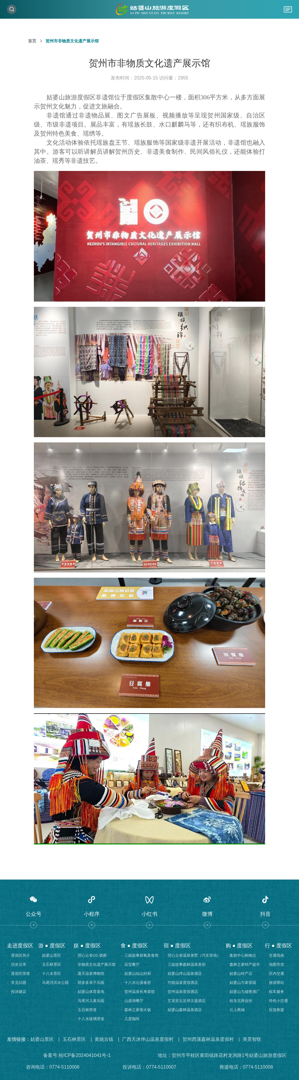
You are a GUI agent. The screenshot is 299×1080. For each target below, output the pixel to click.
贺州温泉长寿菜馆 (138, 991)
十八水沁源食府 (136, 982)
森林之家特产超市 (243, 964)
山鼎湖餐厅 (132, 1000)
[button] (33, 908)
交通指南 (274, 955)
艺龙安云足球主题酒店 (185, 1000)
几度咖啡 (130, 1019)
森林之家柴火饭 (136, 1010)
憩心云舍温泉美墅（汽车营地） (192, 955)
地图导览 (274, 964)
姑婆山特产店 (239, 973)
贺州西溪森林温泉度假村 (208, 1039)
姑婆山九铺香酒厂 (243, 991)
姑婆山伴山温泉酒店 (183, 973)
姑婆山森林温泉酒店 (183, 1010)
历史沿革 (16, 964)
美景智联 (252, 1039)
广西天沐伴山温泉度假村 (147, 1039)
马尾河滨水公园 (53, 982)
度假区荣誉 (18, 973)
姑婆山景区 (49, 955)
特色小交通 (276, 1000)
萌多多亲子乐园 (89, 982)
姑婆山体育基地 (89, 991)
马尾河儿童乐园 (89, 1000)
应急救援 (274, 1010)
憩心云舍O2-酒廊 (90, 955)
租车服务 (274, 991)
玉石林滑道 (85, 1010)
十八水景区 (49, 973)
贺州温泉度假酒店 (181, 991)
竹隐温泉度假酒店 (181, 982)
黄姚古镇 (104, 1039)
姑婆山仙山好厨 (136, 973)
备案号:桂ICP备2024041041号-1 (76, 1055)
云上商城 (235, 1010)
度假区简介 (18, 955)
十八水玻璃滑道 (89, 1019)
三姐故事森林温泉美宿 (185, 964)
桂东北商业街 (239, 1000)
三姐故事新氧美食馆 (140, 955)
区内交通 (274, 973)
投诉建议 (16, 991)
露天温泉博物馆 (89, 973)
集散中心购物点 (241, 955)
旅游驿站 (274, 982)
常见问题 (16, 982)
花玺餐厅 (130, 964)
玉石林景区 (49, 964)
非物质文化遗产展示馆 (95, 964)
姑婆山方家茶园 (241, 982)
